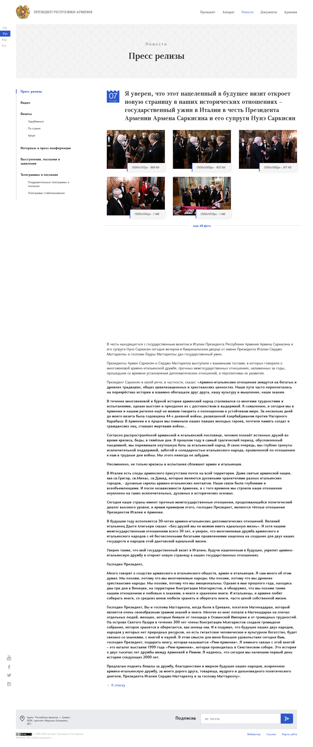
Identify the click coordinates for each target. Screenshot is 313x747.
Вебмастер (254, 734)
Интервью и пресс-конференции (46, 148)
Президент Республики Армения (63, 12)
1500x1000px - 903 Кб (210, 167)
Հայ (4, 27)
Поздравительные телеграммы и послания (48, 184)
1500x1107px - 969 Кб (145, 167)
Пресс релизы (31, 91)
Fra (4, 45)
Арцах (31, 135)
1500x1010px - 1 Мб (212, 214)
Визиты (26, 114)
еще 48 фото (202, 226)
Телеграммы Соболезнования (46, 193)
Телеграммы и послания (39, 174)
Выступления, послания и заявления (40, 161)
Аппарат (228, 12)
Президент (207, 12)
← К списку (116, 685)
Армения (290, 12)
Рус (5, 33)
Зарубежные (36, 121)
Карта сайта (289, 734)
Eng (4, 39)
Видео (25, 102)
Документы (269, 12)
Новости (248, 12)
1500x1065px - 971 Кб (277, 167)
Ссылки (271, 734)
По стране (34, 128)
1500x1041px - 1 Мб (146, 214)
